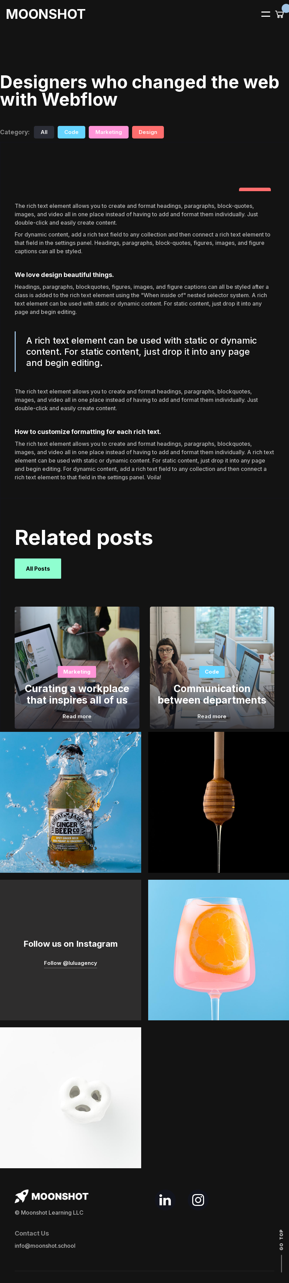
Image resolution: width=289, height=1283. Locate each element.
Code (71, 132)
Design (148, 132)
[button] (261, 13)
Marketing (108, 132)
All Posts (38, 568)
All (44, 132)
